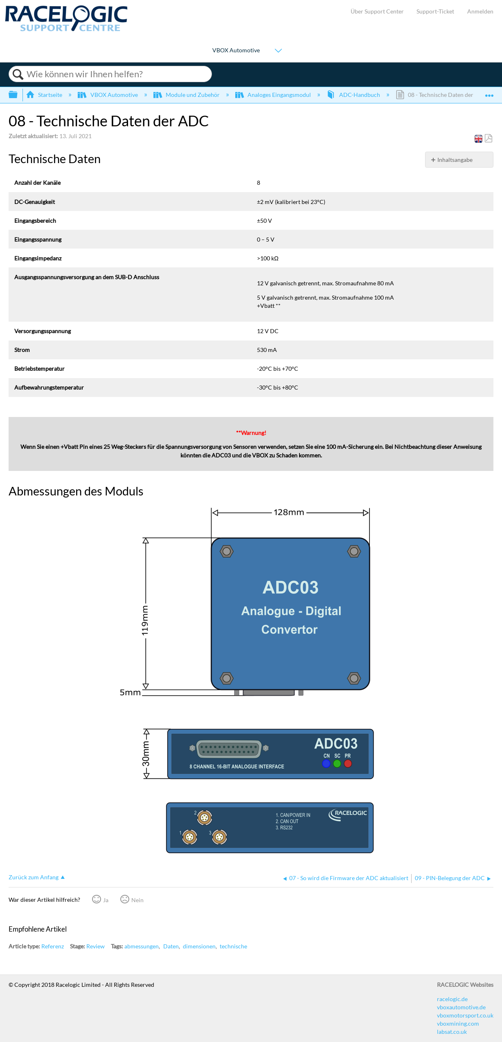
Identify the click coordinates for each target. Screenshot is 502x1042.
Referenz (52, 946)
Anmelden (480, 11)
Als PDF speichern (488, 138)
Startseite (44, 94)
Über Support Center (377, 11)
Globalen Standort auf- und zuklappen (489, 92)
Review (95, 946)
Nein (137, 899)
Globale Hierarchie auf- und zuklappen (18, 95)
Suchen (18, 74)
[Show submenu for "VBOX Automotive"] (278, 50)
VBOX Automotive (236, 50)
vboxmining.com (458, 1023)
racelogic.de (452, 998)
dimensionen (199, 946)
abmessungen (141, 946)
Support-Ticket (435, 11)
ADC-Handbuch (353, 94)
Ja (105, 899)
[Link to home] (66, 29)
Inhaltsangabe (455, 159)
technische (233, 946)
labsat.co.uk (452, 1031)
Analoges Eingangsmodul (273, 94)
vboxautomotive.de (461, 1007)
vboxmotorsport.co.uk (465, 1015)
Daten (171, 946)
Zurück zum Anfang (34, 877)
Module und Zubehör (187, 94)
